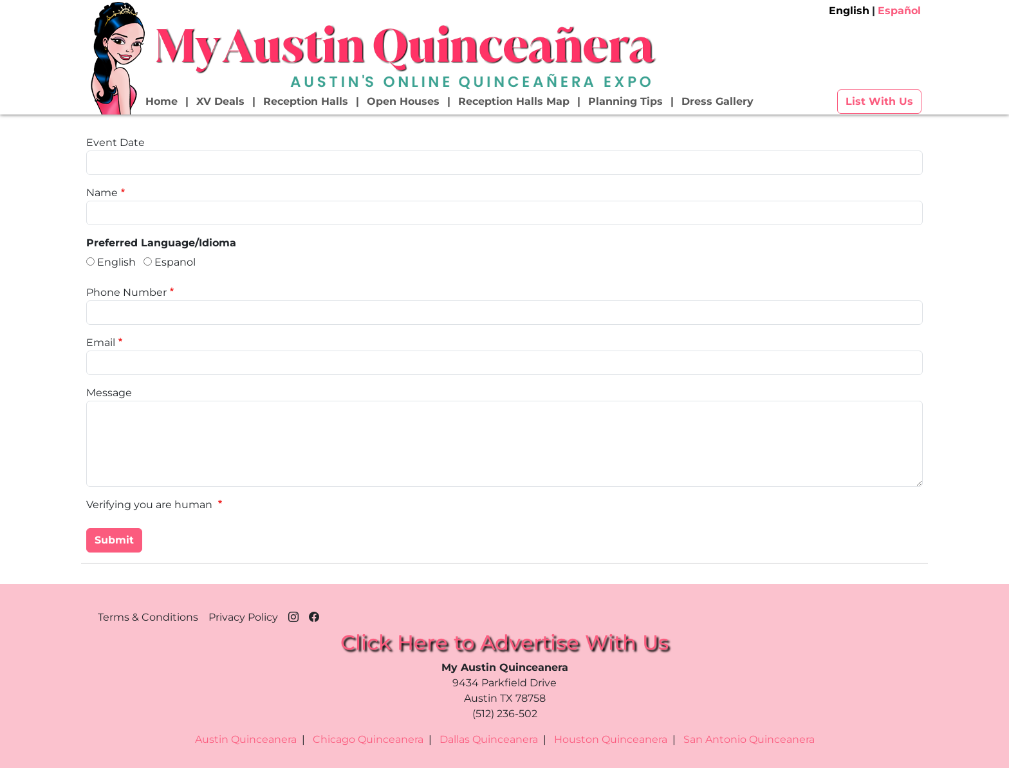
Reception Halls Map (513, 101)
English (849, 11)
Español (899, 11)
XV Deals (220, 101)
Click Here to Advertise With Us (504, 642)
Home (161, 101)
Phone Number (126, 292)
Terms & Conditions (148, 617)
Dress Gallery (717, 101)
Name (102, 193)
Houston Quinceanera (610, 739)
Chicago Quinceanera (368, 739)
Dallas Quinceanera (489, 739)
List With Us (879, 101)
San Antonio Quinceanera (749, 739)
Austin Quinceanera (246, 739)
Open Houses (403, 101)
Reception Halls (305, 101)
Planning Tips (625, 101)
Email (100, 342)
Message (109, 393)
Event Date (115, 142)
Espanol (175, 262)
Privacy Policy (243, 617)
